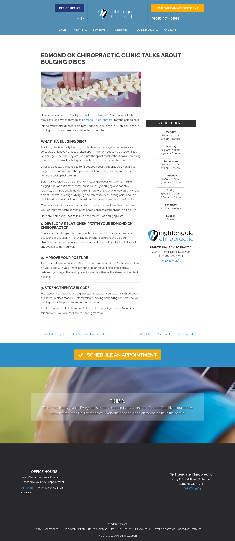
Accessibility (51, 529)
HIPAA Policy (125, 529)
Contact (170, 30)
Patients (99, 30)
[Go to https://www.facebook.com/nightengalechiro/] (78, 19)
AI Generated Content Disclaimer (118, 536)
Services (121, 30)
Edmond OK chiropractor (98, 119)
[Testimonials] (117, 407)
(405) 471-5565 (165, 18)
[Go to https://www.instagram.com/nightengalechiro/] (82, 19)
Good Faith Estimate (189, 529)
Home (62, 30)
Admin (37, 529)
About (78, 30)
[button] (69, 8)
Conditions (145, 30)
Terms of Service (165, 529)
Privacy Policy (143, 529)
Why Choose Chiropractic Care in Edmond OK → (170, 334)
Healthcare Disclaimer (101, 529)
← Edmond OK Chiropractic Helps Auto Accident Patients (69, 334)
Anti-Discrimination (74, 529)
